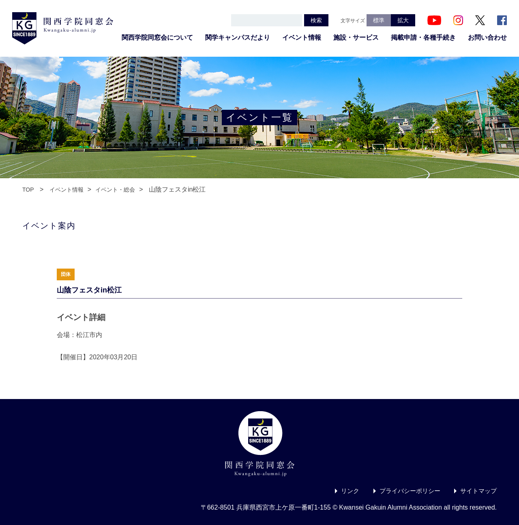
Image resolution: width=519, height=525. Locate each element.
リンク (343, 490)
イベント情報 (301, 37)
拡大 (403, 20)
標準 (378, 20)
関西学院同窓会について (157, 37)
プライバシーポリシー (405, 490)
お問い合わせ (487, 37)
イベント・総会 (115, 189)
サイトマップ (477, 490)
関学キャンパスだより (237, 37)
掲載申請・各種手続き (423, 37)
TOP (28, 189)
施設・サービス (356, 37)
